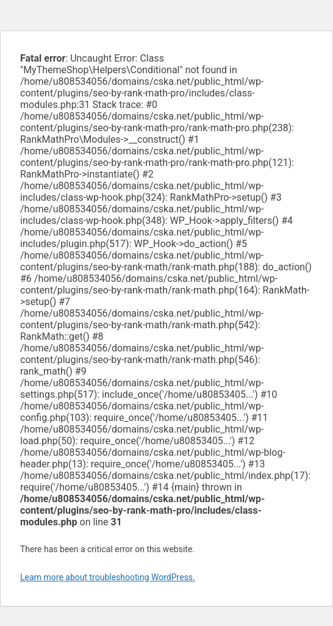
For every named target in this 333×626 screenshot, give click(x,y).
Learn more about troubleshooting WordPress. (107, 577)
